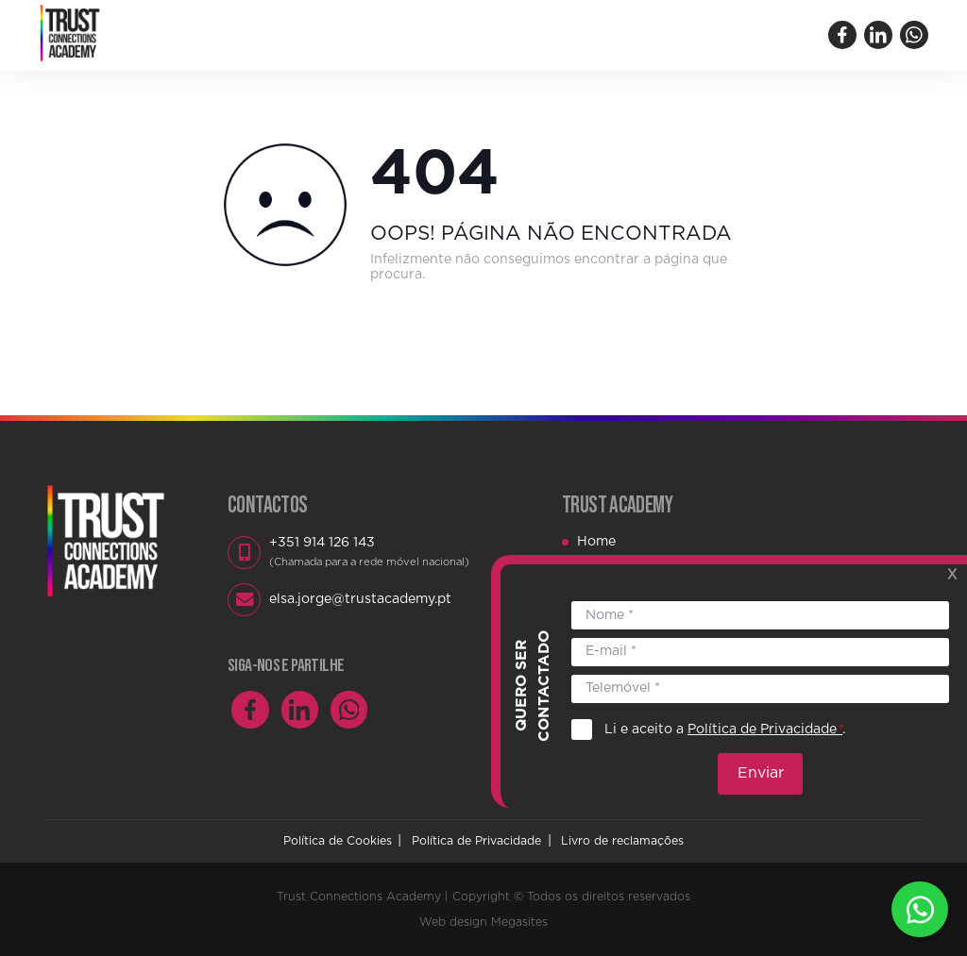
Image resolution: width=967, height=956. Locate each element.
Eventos (430, 35)
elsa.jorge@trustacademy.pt (360, 599)
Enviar (762, 763)
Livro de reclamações (622, 841)
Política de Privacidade (476, 841)
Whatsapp (919, 909)
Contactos (667, 35)
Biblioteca (514, 35)
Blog (591, 35)
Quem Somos (336, 35)
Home (248, 35)
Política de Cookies (337, 841)
